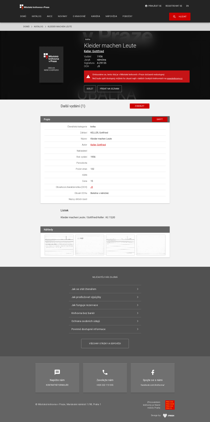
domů (26, 26)
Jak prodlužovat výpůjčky (86, 297)
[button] (51, 65)
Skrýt (160, 119)
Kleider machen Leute (60, 26)
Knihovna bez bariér (83, 313)
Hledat (180, 16)
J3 (91, 187)
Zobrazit (139, 106)
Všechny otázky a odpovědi (105, 343)
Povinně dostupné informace (88, 329)
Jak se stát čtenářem (83, 289)
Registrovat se (174, 6)
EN (187, 6)
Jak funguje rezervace (84, 305)
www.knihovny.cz (174, 78)
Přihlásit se (153, 6)
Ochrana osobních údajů (85, 321)
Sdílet (90, 88)
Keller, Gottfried (94, 51)
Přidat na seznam (109, 88)
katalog (38, 26)
